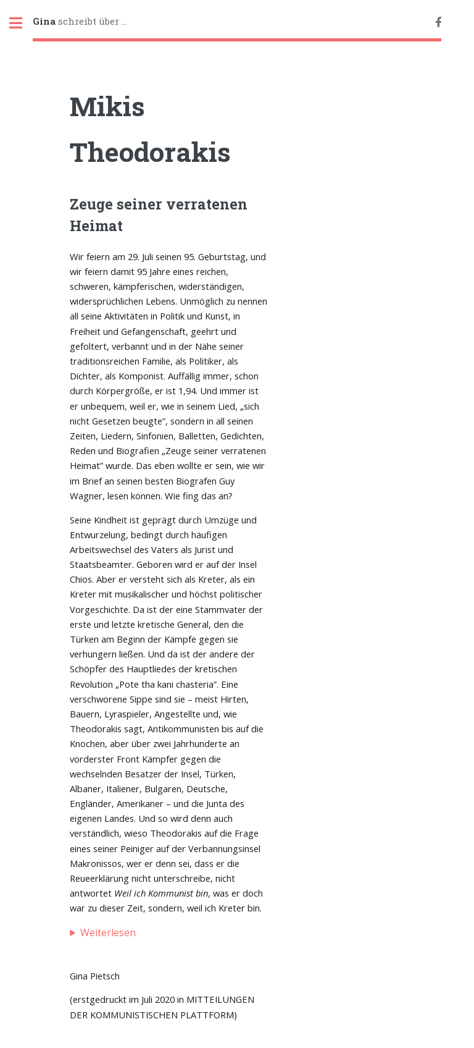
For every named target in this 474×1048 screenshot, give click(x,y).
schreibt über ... (80, 21)
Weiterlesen (108, 932)
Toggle (22, 23)
